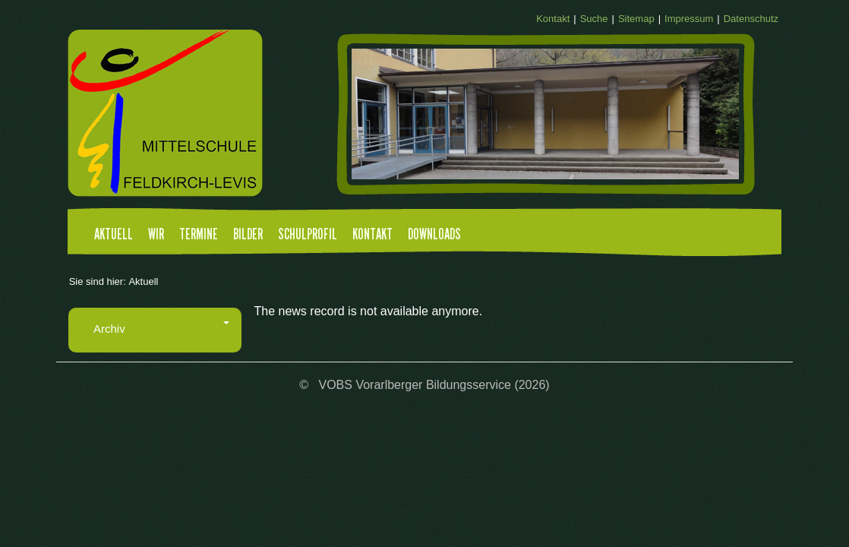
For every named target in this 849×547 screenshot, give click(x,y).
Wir (156, 234)
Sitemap (636, 18)
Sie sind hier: (97, 281)
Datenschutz (751, 18)
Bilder (248, 234)
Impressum (688, 18)
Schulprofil (307, 234)
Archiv (161, 328)
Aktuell (113, 234)
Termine (198, 234)
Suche (594, 18)
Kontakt (553, 18)
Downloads (434, 234)
